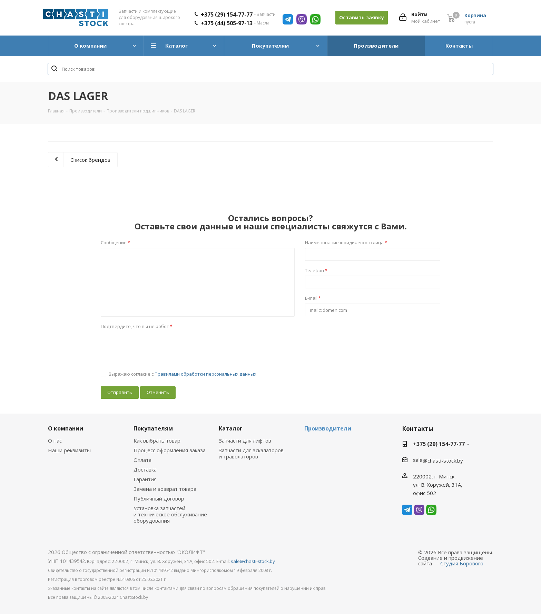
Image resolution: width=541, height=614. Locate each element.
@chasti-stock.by (443, 460)
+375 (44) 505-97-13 (227, 23)
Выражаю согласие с (182, 374)
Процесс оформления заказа (170, 450)
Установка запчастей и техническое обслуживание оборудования (170, 514)
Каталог (231, 428)
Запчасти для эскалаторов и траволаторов (251, 453)
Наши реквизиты (69, 450)
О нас (55, 440)
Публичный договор (159, 498)
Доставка (145, 469)
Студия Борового (461, 563)
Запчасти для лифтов (245, 440)
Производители (327, 428)
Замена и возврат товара (165, 488)
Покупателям (153, 428)
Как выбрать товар (157, 440)
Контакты (417, 429)
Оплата (142, 459)
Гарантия (145, 479)
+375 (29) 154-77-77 (227, 14)
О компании (65, 428)
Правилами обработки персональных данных (205, 374)
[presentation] (153, 344)
